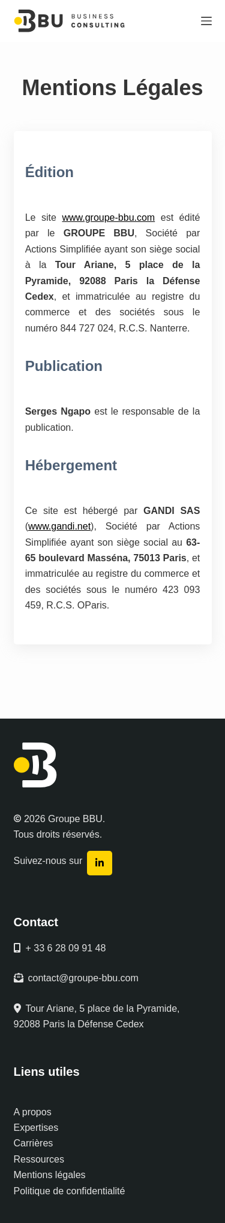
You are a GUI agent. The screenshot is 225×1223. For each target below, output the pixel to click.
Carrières (33, 1143)
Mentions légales (50, 1175)
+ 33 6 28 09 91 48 (60, 948)
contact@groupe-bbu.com (76, 978)
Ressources (39, 1159)
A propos (33, 1112)
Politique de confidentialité (69, 1191)
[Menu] (206, 21)
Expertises (36, 1127)
